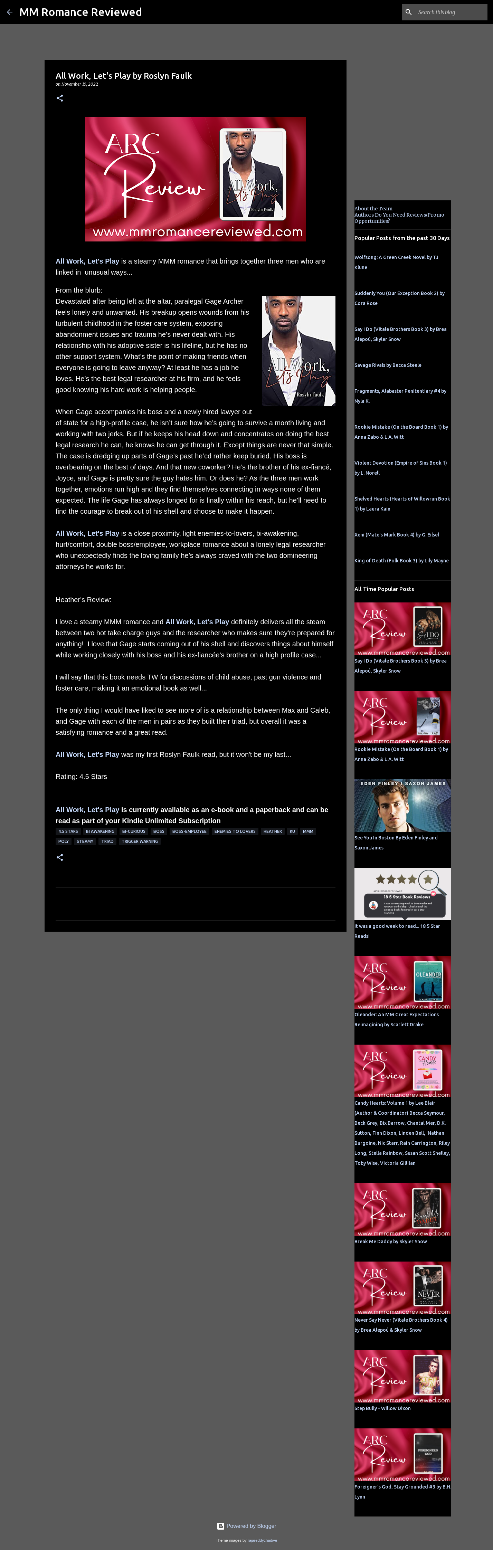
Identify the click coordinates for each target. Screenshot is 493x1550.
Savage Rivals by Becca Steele (387, 365)
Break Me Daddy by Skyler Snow (390, 1241)
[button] (60, 98)
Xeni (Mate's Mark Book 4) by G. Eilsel (396, 535)
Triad (107, 841)
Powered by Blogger (246, 1526)
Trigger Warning (140, 841)
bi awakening (100, 831)
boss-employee (189, 831)
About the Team (373, 209)
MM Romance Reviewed (80, 12)
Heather (273, 831)
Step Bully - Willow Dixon (382, 1408)
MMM (308, 831)
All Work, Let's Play (87, 261)
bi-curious (133, 831)
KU (292, 831)
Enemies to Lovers (235, 831)
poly (63, 841)
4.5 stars (68, 831)
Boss (158, 831)
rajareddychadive (262, 1540)
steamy (85, 841)
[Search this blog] (451, 12)
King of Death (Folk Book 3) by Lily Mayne (401, 560)
